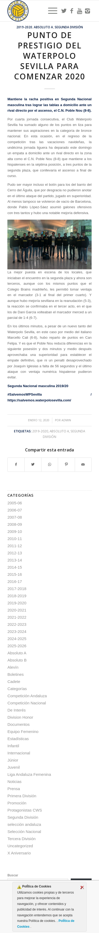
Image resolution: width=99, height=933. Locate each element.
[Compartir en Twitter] (33, 464)
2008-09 (14, 524)
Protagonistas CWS (24, 810)
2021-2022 (16, 617)
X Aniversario (19, 853)
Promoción (16, 803)
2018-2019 (16, 596)
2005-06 (14, 503)
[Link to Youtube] (80, 11)
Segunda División (69, 27)
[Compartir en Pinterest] (66, 464)
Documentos (18, 724)
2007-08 (14, 517)
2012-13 (14, 553)
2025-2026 (16, 646)
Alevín (12, 667)
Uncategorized (20, 846)
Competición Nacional (26, 703)
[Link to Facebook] (72, 11)
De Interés (16, 710)
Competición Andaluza (27, 696)
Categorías (17, 688)
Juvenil (13, 767)
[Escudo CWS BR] (41, 10)
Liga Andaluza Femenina (29, 774)
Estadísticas (18, 738)
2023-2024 (16, 631)
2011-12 (14, 546)
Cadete (13, 681)
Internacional (18, 753)
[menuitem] (50, 10)
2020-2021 (16, 610)
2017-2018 (16, 588)
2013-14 (14, 560)
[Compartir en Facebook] (16, 464)
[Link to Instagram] (88, 11)
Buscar (12, 875)
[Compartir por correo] (83, 464)
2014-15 (14, 567)
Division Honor (20, 717)
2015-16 (14, 574)
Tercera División (21, 838)
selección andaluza (24, 824)
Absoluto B (17, 660)
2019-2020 (24, 27)
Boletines (15, 674)
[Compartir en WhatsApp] (49, 464)
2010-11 (14, 538)
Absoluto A (43, 27)
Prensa (13, 788)
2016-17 (14, 581)
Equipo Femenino (23, 731)
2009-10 (14, 531)
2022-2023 (16, 624)
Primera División (21, 796)
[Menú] (50, 10)
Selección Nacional (24, 831)
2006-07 (14, 510)
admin (66, 420)
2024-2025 (16, 638)
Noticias (14, 781)
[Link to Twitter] (64, 11)
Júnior (12, 760)
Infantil (13, 746)
